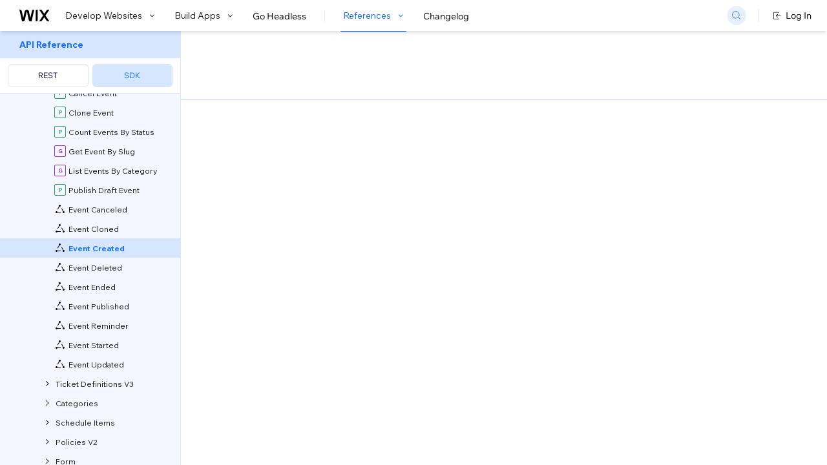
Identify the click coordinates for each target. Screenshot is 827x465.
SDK (132, 75)
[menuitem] (90, 62)
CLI (343, 233)
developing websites (312, 174)
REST (48, 75)
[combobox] (680, 157)
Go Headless (279, 16)
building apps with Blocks (430, 174)
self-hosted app (372, 274)
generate (411, 233)
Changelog (446, 16)
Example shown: (606, 138)
